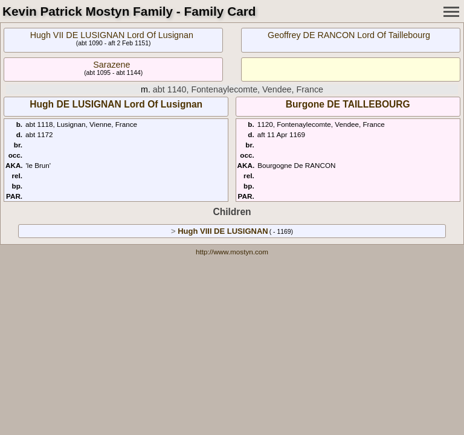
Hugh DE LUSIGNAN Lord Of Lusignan (116, 104)
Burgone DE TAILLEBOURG (348, 104)
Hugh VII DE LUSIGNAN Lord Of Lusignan (111, 35)
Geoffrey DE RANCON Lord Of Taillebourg (349, 35)
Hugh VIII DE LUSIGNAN (223, 231)
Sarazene (111, 64)
